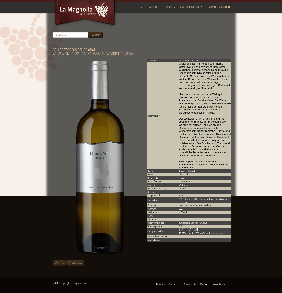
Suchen (95, 34)
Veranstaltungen (219, 7)
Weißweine (59, 262)
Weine (169, 7)
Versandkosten (218, 233)
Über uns (160, 284)
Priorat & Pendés (75, 262)
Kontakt (204, 284)
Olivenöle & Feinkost (191, 7)
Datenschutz (190, 284)
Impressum (174, 284)
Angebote (155, 7)
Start (141, 7)
